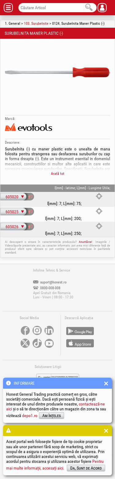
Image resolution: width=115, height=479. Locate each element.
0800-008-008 (46, 288)
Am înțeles (51, 415)
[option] (57, 72)
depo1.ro (29, 415)
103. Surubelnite (36, 23)
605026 (12, 226)
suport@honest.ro (50, 282)
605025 (12, 211)
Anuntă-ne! (85, 241)
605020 (12, 196)
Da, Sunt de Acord (86, 468)
